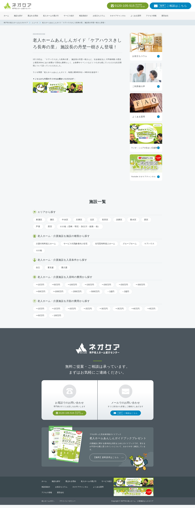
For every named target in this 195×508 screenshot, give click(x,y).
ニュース (35, 22)
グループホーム (130, 244)
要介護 (64, 267)
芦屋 (38, 226)
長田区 (105, 220)
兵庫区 (79, 220)
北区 (92, 220)
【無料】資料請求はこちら (106, 460)
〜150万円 (89, 285)
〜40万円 (135, 309)
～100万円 (56, 315)
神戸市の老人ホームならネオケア (16, 22)
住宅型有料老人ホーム (105, 244)
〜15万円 (56, 309)
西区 (146, 220)
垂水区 (133, 220)
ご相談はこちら (173, 5)
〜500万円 (40, 291)
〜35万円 (119, 309)
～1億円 (110, 291)
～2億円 (125, 291)
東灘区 (39, 220)
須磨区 (119, 220)
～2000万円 (76, 291)
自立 (38, 267)
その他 (39, 250)
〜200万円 (106, 285)
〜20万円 (72, 309)
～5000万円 (94, 291)
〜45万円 (151, 309)
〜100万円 (72, 285)
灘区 (52, 220)
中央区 (65, 220)
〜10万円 (40, 285)
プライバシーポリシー (67, 504)
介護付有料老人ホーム (46, 244)
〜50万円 (56, 285)
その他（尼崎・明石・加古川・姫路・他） (80, 226)
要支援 (51, 267)
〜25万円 (88, 309)
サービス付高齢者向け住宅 (75, 244)
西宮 (50, 226)
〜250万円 (123, 285)
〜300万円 (140, 285)
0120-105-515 (130, 6)
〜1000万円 (58, 291)
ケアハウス (149, 244)
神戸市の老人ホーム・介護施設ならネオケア (137, 504)
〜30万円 (103, 309)
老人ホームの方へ (48, 504)
